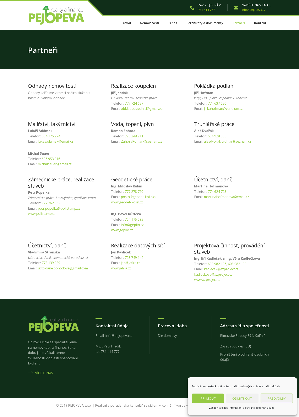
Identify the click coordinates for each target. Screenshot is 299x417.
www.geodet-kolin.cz (127, 202)
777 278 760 (134, 191)
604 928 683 (217, 136)
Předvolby (277, 398)
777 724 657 (134, 103)
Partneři (239, 23)
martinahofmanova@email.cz (226, 196)
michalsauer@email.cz (55, 164)
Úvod (127, 22)
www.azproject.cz (207, 279)
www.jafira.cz (121, 268)
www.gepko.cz (122, 230)
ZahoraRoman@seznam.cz (141, 141)
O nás (172, 22)
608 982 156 (217, 264)
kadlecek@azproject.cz (221, 269)
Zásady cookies (218, 408)
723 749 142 (134, 257)
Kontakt (260, 22)
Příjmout (208, 398)
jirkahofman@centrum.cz (223, 108)
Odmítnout (242, 398)
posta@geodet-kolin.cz (138, 196)
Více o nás (40, 373)
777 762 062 (51, 203)
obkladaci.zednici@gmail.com (143, 108)
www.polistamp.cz (41, 213)
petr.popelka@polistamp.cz (59, 208)
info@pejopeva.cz (254, 10)
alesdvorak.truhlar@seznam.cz (227, 141)
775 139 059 (51, 262)
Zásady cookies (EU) (235, 346)
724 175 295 (134, 219)
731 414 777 (206, 10)
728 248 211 (134, 136)
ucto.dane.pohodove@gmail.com (63, 268)
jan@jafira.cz (130, 262)
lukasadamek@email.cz (55, 141)
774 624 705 (217, 191)
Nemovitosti (149, 22)
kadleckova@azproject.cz (213, 274)
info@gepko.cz (132, 225)
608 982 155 (237, 264)
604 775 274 (51, 136)
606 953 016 (51, 159)
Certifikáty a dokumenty (204, 22)
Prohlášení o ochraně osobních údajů (252, 408)
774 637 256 (217, 103)
